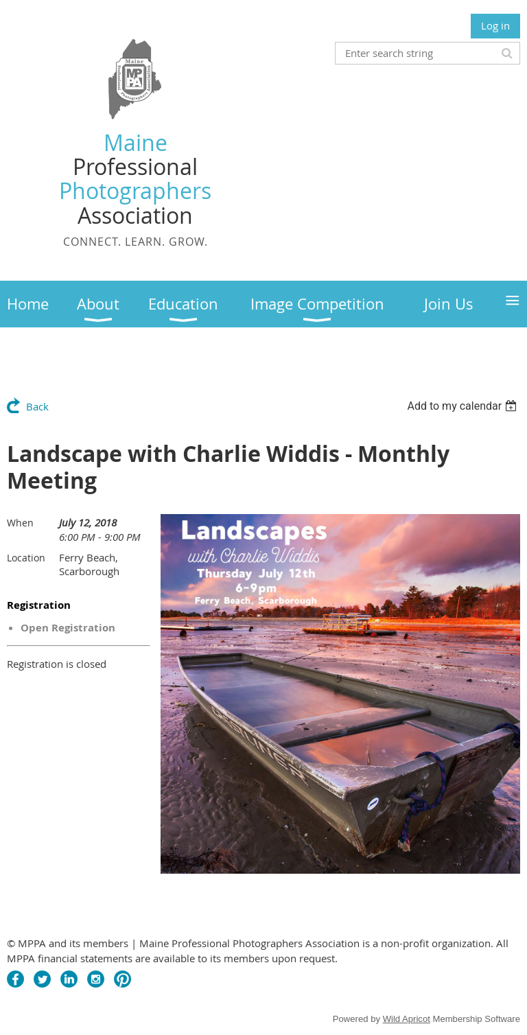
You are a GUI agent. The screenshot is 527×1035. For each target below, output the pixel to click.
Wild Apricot (406, 1019)
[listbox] (463, 406)
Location (26, 557)
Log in (495, 25)
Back (37, 406)
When (20, 522)
